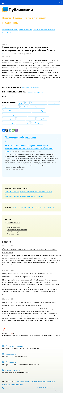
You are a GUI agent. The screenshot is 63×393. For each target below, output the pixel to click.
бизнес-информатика (12, 191)
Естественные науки (14, 225)
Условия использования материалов (42, 381)
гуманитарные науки (11, 194)
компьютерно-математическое (43, 194)
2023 (29, 208)
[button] (5, 141)
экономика (39, 196)
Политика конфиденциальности (12, 385)
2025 (21, 208)
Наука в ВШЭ (6, 33)
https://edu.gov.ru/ (9, 354)
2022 (33, 208)
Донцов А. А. (9, 152)
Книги (6, 18)
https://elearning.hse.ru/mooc (13, 370)
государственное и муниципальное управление (36, 191)
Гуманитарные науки (13, 222)
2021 (37, 208)
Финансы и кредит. (8, 54)
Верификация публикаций (10, 29)
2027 (14, 208)
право (24, 196)
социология (31, 196)
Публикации (21, 9)
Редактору (58, 391)
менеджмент (17, 196)
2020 (41, 208)
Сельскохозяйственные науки (17, 229)
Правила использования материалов (44, 29)
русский (10, 97)
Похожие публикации (20, 137)
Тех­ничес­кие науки (13, 234)
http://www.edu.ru (9, 362)
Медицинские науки (13, 227)
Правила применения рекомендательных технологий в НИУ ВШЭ (24, 388)
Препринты (10, 23)
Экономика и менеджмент (30, 87)
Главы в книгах (35, 18)
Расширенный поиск (25, 29)
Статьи (17, 18)
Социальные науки (13, 232)
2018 (49, 208)
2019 (45, 208)
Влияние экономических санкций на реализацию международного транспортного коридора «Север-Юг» (29, 146)
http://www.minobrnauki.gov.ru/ (13, 346)
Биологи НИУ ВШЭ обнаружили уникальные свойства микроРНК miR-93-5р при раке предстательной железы (29, 304)
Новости (6, 242)
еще (53, 208)
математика (9, 196)
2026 (18, 208)
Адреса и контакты (23, 381)
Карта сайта (51, 388)
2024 (25, 208)
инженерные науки (25, 194)
